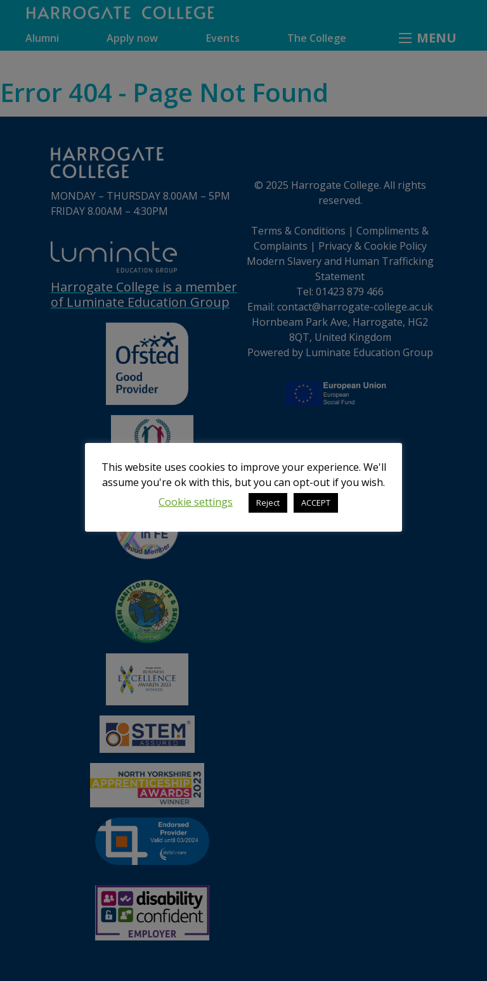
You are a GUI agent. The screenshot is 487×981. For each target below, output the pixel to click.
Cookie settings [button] (196, 502)
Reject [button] (268, 502)
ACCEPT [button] (315, 502)
